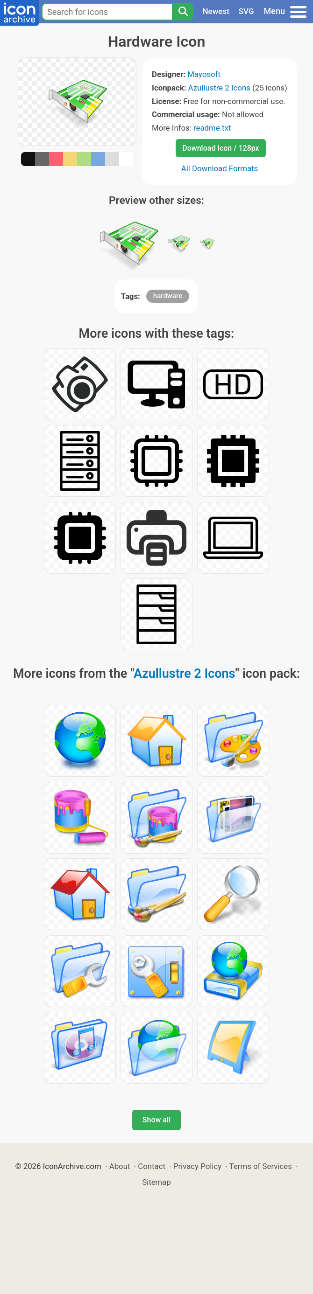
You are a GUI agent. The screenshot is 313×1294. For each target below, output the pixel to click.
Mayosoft (204, 74)
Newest (216, 11)
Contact (151, 1166)
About (119, 1166)
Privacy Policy (197, 1166)
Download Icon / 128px (220, 148)
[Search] (182, 12)
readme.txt (212, 127)
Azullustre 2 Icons (219, 87)
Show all (156, 1119)
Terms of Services (260, 1166)
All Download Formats (219, 168)
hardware (167, 296)
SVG (246, 11)
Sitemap (156, 1182)
